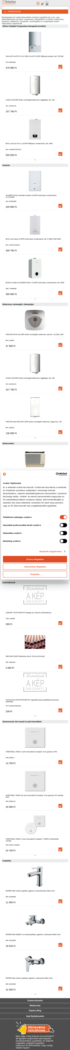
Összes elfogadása (35, 559)
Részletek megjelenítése (50, 551)
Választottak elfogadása (35, 567)
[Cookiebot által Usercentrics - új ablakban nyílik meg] (56, 474)
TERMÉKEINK (11, 12)
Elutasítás (35, 574)
